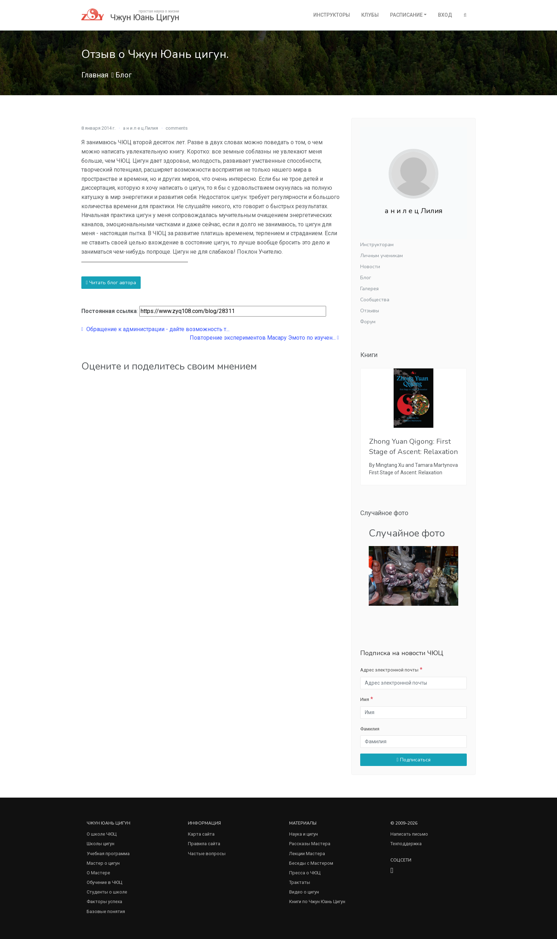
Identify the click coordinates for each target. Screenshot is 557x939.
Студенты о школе (107, 892)
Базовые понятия (106, 911)
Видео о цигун (304, 892)
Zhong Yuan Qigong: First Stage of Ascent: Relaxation (413, 447)
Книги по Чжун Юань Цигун (317, 901)
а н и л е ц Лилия (140, 128)
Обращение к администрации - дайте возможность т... (155, 329)
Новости (370, 266)
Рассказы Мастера (309, 843)
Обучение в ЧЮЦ (104, 882)
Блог (123, 75)
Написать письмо (409, 834)
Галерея (369, 288)
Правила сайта (204, 843)
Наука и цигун (303, 834)
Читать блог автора (111, 282)
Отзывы (369, 310)
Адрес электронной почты (389, 670)
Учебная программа (108, 853)
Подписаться (413, 759)
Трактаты (299, 882)
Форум (367, 321)
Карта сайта (201, 834)
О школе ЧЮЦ (102, 834)
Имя (364, 699)
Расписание (406, 15)
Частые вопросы (207, 853)
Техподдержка (406, 843)
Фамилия (369, 729)
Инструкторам (377, 244)
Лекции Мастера (307, 853)
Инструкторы (331, 15)
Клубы (370, 15)
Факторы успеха (104, 901)
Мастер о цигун (103, 863)
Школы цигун (100, 843)
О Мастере (98, 872)
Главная (94, 75)
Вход (445, 15)
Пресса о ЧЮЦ (304, 872)
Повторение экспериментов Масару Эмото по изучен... (264, 337)
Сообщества (374, 299)
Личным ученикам (381, 255)
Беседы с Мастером (311, 863)
